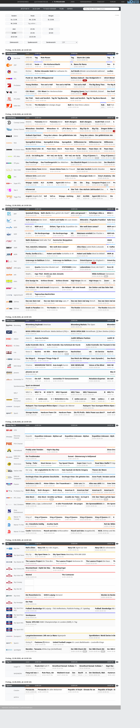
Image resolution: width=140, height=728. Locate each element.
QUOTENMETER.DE (40, 2)
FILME (62, 9)
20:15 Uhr (14, 37)
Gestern (14, 16)
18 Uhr (51, 33)
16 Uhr (32, 33)
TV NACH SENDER (49, 9)
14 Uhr (14, 33)
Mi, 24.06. (14, 23)
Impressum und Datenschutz (10, 707)
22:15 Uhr (32, 37)
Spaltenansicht (32, 42)
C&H (122, 2)
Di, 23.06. (51, 20)
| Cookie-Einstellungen (25, 707)
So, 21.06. (14, 20)
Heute (32, 16)
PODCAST (100, 2)
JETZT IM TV (25, 9)
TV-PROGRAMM (58, 2)
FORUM (112, 2)
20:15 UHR (36, 9)
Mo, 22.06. (32, 20)
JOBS (72, 2)
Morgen (51, 16)
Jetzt (13, 29)
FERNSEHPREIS (85, 2)
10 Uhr (32, 29)
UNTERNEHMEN (22, 2)
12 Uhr (51, 29)
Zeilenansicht (14, 42)
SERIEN (70, 9)
